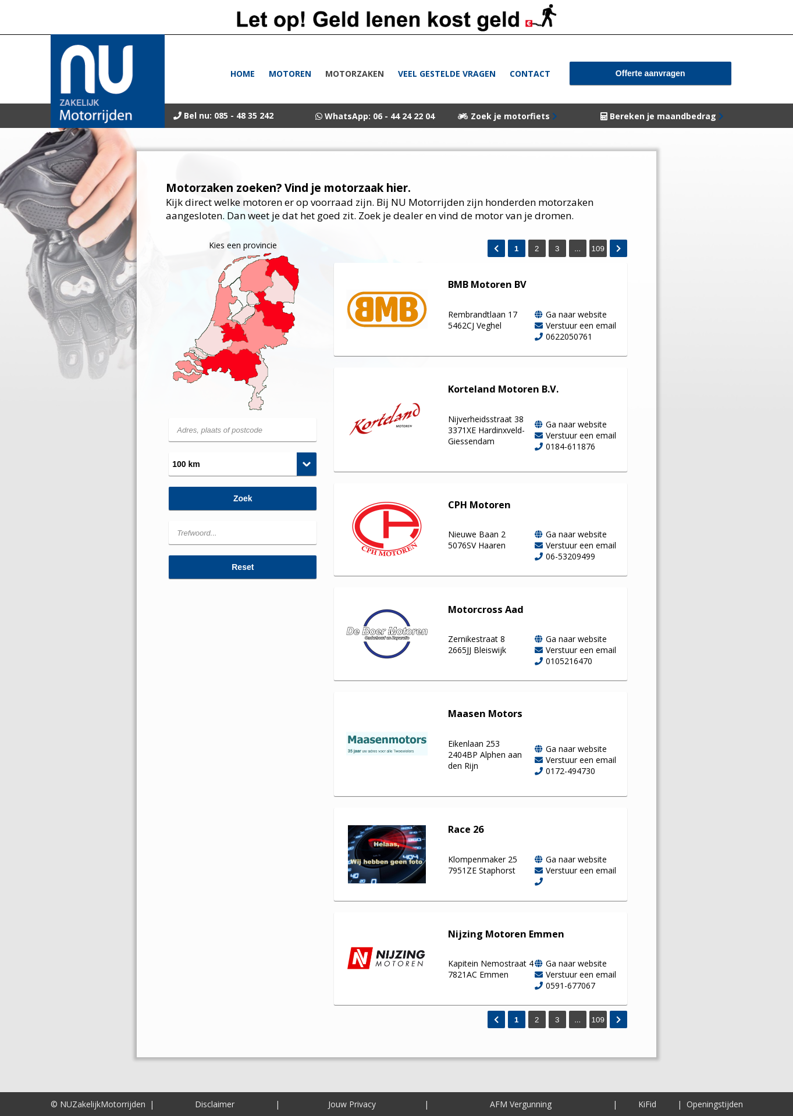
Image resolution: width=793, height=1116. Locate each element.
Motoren (290, 73)
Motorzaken (354, 73)
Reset (243, 567)
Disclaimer (214, 1104)
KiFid (647, 1104)
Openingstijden (715, 1104)
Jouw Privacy (352, 1104)
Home (242, 73)
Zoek (243, 498)
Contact (530, 73)
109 (598, 248)
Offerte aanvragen (650, 73)
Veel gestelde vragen (447, 73)
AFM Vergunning (521, 1104)
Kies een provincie (243, 245)
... (577, 248)
